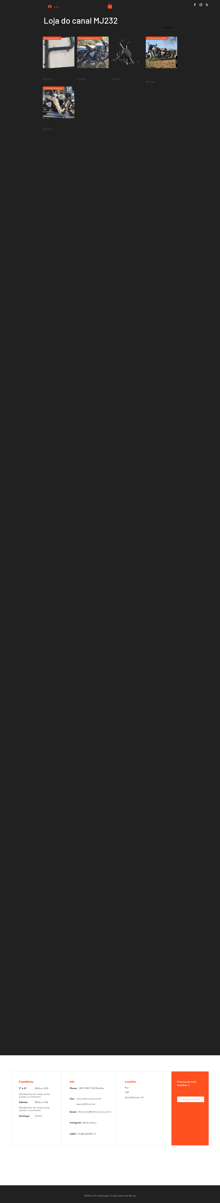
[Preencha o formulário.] (190, 1099)
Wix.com (132, 1195)
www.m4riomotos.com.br (88, 1098)
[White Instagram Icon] (201, 5)
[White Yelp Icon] (207, 5)
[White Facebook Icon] (195, 5)
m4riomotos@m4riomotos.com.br (94, 1111)
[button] (109, 6)
